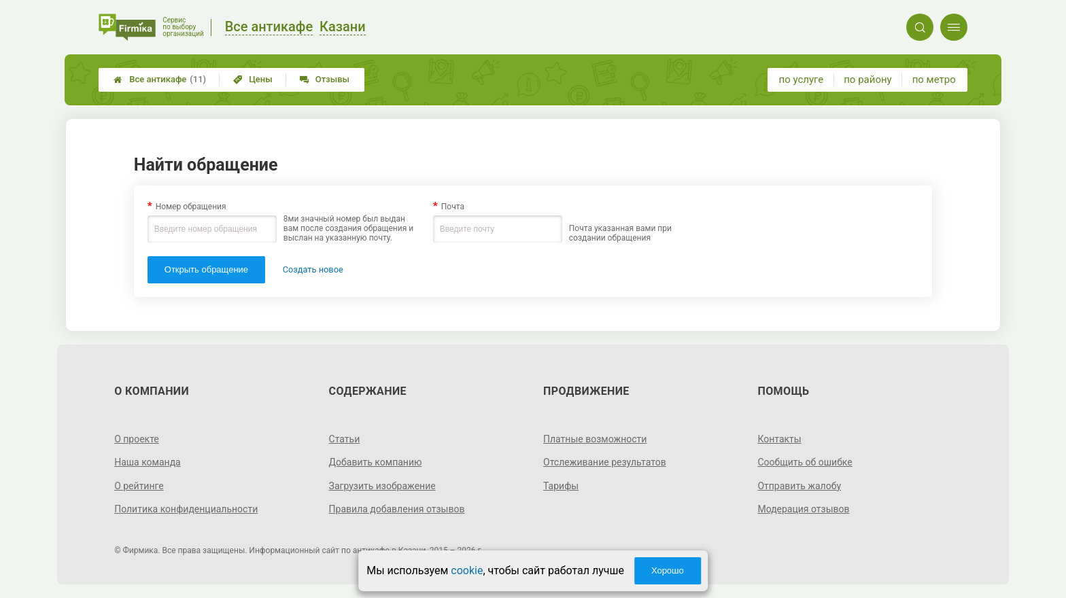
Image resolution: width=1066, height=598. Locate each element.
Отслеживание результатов (604, 462)
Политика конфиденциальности (186, 509)
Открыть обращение (206, 269)
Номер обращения (191, 206)
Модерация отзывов (803, 509)
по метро (934, 79)
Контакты (779, 439)
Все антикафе (160, 79)
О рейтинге (139, 485)
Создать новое (313, 269)
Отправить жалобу (799, 485)
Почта (452, 206)
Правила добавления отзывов (397, 509)
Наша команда (147, 462)
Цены (253, 79)
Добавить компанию (375, 462)
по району (867, 79)
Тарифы (561, 485)
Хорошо (667, 570)
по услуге (801, 79)
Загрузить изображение (382, 485)
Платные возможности (595, 439)
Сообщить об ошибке (804, 462)
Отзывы (324, 79)
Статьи (344, 439)
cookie (467, 570)
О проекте (136, 439)
